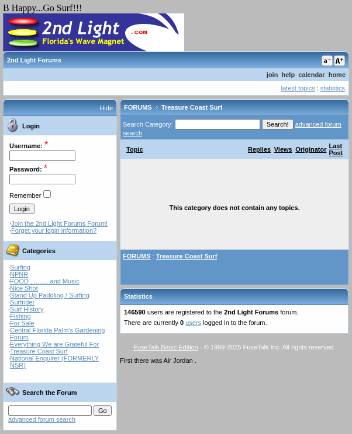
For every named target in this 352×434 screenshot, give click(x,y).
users (193, 322)
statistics (332, 88)
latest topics (298, 88)
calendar (311, 74)
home (337, 74)
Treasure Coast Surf (39, 351)
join (272, 74)
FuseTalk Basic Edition (165, 347)
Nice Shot (24, 288)
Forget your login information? (53, 230)
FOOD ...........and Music (45, 281)
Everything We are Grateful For (54, 344)
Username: (26, 145)
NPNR (19, 274)
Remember (25, 195)
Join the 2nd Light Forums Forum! (59, 223)
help (288, 74)
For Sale (22, 323)
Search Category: (148, 124)
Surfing (20, 267)
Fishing (20, 316)
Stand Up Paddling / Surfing (49, 295)
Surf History (26, 309)
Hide (106, 107)
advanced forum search (41, 419)
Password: (25, 169)
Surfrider (22, 302)
